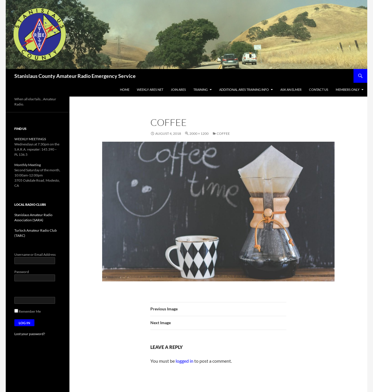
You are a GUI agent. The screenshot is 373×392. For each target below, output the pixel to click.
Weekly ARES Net (150, 89)
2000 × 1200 (199, 133)
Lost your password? (29, 334)
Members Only (348, 89)
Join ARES (178, 89)
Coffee (223, 133)
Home (124, 89)
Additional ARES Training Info (244, 89)
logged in (184, 361)
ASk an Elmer (291, 89)
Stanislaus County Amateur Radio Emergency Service (75, 76)
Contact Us (318, 89)
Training (200, 89)
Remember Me (27, 311)
